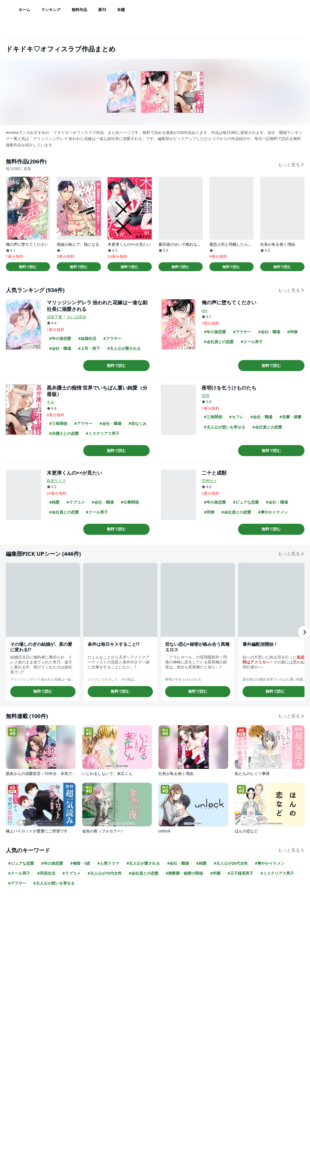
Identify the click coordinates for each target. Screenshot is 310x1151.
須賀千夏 (54, 316)
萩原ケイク (56, 480)
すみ (50, 401)
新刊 (102, 9)
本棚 (121, 9)
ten (205, 310)
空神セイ (209, 480)
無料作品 (79, 9)
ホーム (24, 9)
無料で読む (28, 266)
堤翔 (205, 395)
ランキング (51, 9)
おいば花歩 (76, 316)
